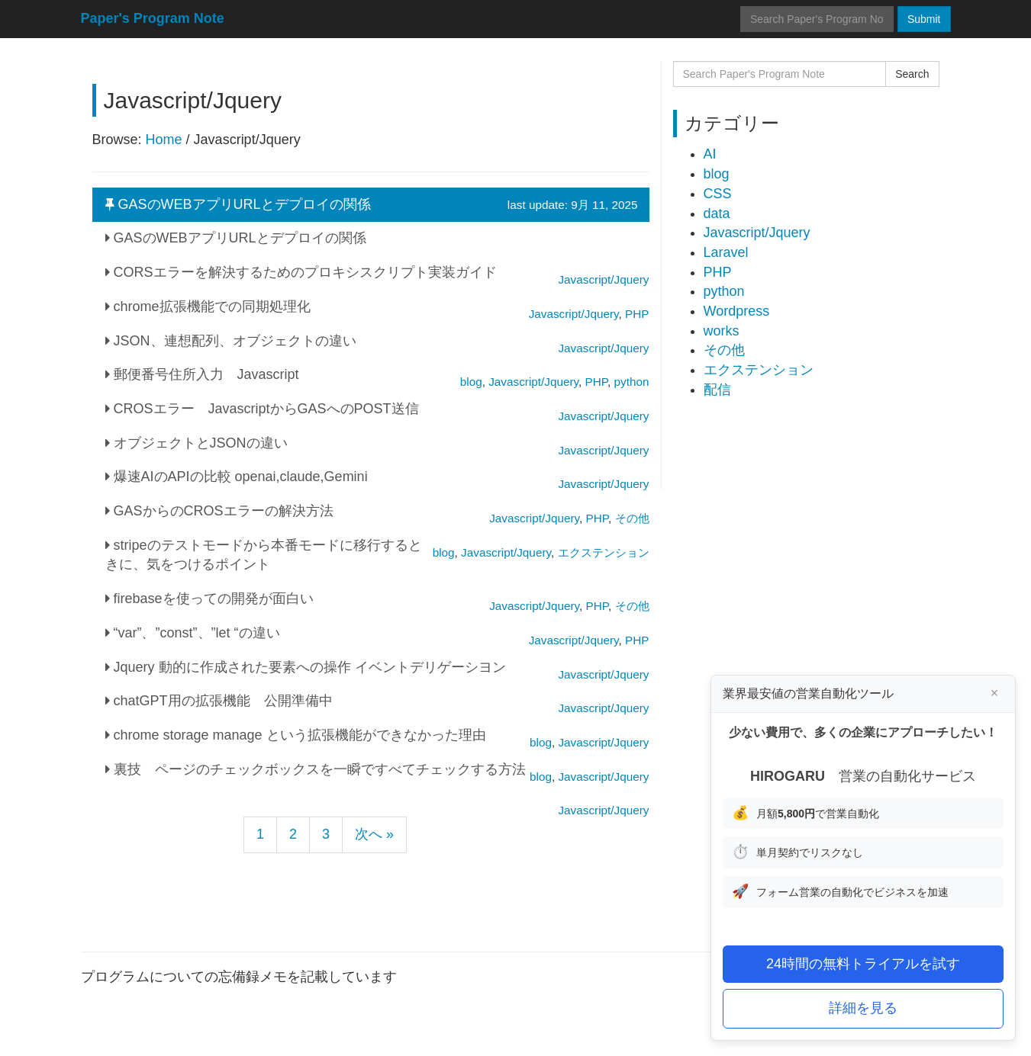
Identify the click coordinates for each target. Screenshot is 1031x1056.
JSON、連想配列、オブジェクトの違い (230, 340)
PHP (718, 272)
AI (710, 154)
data (717, 213)
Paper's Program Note (152, 18)
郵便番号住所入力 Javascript (202, 374)
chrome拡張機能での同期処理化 (208, 306)
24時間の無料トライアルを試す (863, 963)
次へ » (374, 834)
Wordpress (737, 311)
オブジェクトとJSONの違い (196, 443)
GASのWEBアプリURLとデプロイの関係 (371, 205)
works (721, 331)
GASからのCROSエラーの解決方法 (219, 510)
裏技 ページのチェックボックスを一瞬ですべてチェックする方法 (315, 769)
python (724, 291)
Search (912, 74)
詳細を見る (863, 1008)
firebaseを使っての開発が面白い (209, 598)
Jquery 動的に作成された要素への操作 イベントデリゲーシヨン (305, 667)
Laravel (726, 252)
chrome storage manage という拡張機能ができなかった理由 (295, 735)
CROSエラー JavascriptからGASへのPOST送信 (262, 408)
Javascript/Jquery (603, 810)
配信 (717, 389)
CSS (718, 193)
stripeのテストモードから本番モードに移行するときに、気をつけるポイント (263, 555)
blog (717, 173)
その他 (724, 350)
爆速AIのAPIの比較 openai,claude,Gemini (236, 476)
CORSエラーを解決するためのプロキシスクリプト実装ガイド (301, 272)
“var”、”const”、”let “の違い (192, 632)
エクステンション (759, 369)
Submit (924, 19)
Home (164, 139)
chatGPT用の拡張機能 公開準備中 (219, 700)
